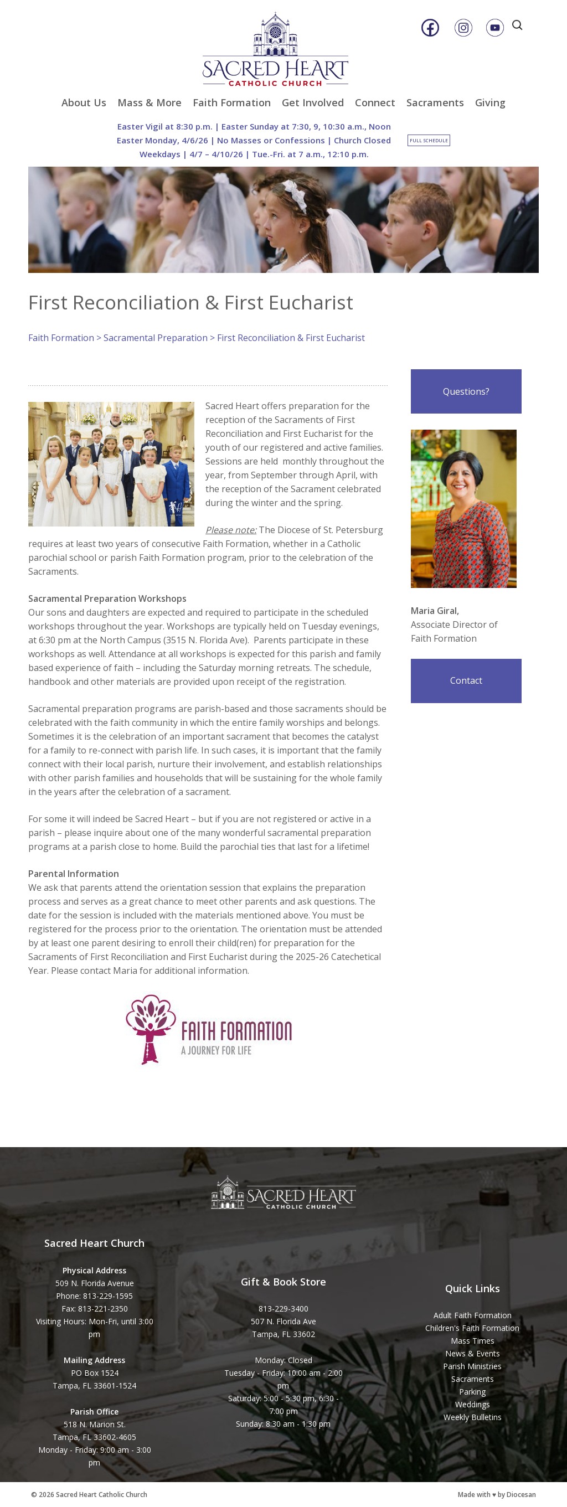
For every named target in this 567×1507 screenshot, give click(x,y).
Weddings (472, 1404)
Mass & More (149, 102)
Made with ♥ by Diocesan (497, 1494)
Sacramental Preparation (156, 338)
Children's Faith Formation (472, 1328)
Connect (375, 102)
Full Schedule (429, 140)
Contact (466, 680)
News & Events (472, 1353)
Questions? (466, 391)
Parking (472, 1391)
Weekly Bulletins (473, 1417)
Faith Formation (232, 102)
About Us (83, 102)
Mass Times (472, 1340)
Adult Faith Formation (473, 1315)
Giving (490, 102)
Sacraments (435, 102)
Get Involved (313, 102)
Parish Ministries (472, 1366)
